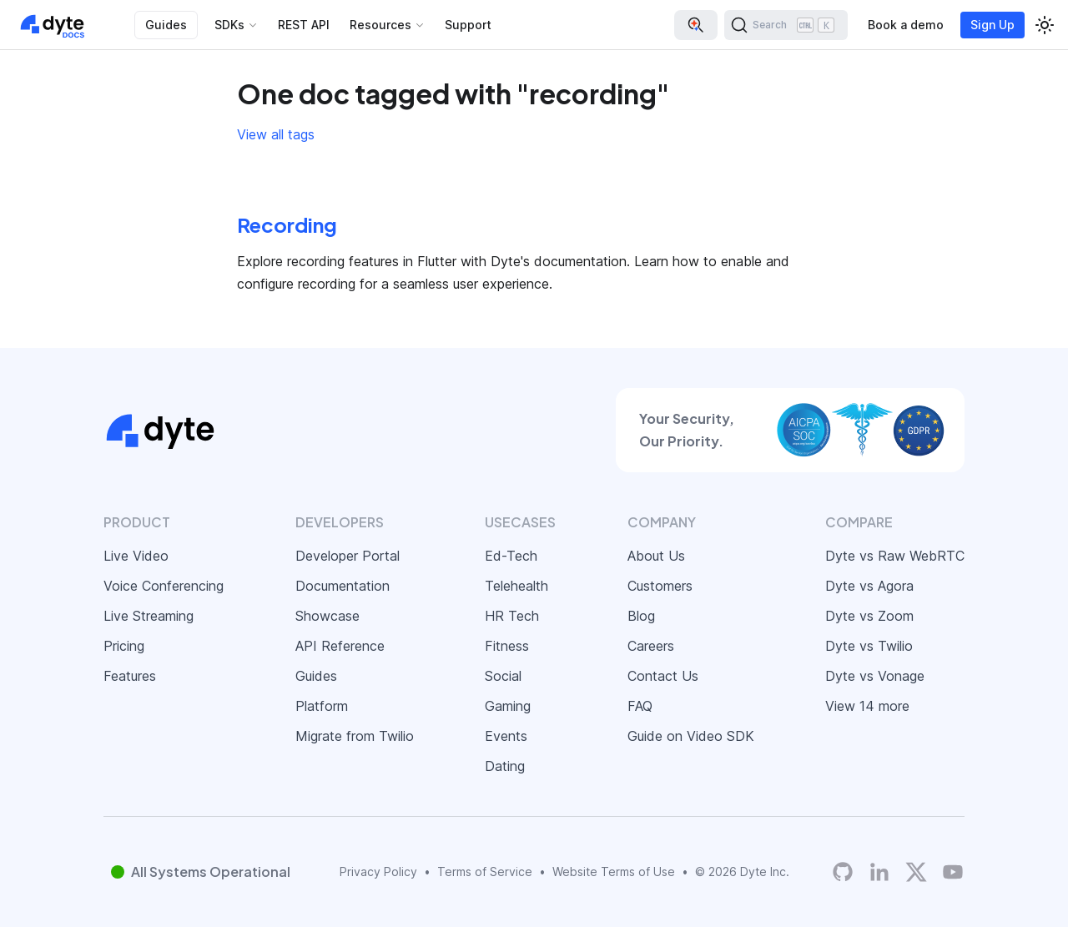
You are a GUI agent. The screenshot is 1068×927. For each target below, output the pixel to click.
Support (468, 25)
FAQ (639, 706)
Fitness (507, 645)
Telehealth (516, 585)
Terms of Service (484, 871)
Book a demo (906, 25)
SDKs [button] (229, 25)
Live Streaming (148, 615)
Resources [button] (380, 25)
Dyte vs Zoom (869, 615)
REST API (304, 25)
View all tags (276, 134)
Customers (660, 585)
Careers (650, 645)
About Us (656, 555)
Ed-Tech (511, 555)
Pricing (123, 645)
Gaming (508, 706)
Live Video (136, 555)
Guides (166, 25)
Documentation (342, 585)
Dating (505, 766)
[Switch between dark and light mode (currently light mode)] (1044, 25)
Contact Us (662, 676)
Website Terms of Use (613, 871)
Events (506, 736)
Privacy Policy (378, 871)
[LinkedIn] (879, 872)
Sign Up (992, 25)
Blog (641, 615)
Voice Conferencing (163, 585)
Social (503, 676)
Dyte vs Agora (869, 585)
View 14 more (867, 706)
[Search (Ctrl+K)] (786, 25)
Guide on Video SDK (690, 736)
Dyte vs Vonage (874, 676)
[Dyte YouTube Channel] (953, 872)
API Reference (340, 645)
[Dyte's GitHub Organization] (842, 872)
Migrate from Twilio (354, 736)
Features (129, 676)
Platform (321, 706)
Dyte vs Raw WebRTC (895, 555)
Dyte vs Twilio (869, 645)
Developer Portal (347, 555)
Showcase (327, 615)
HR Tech (512, 615)
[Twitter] (916, 872)
